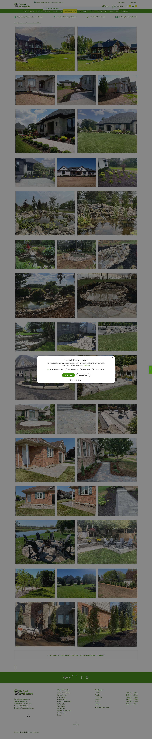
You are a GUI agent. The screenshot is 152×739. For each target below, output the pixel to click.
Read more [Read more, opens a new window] (87, 365)
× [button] (112, 357)
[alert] (76, 369)
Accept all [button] (68, 375)
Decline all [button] (83, 375)
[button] (76, 380)
